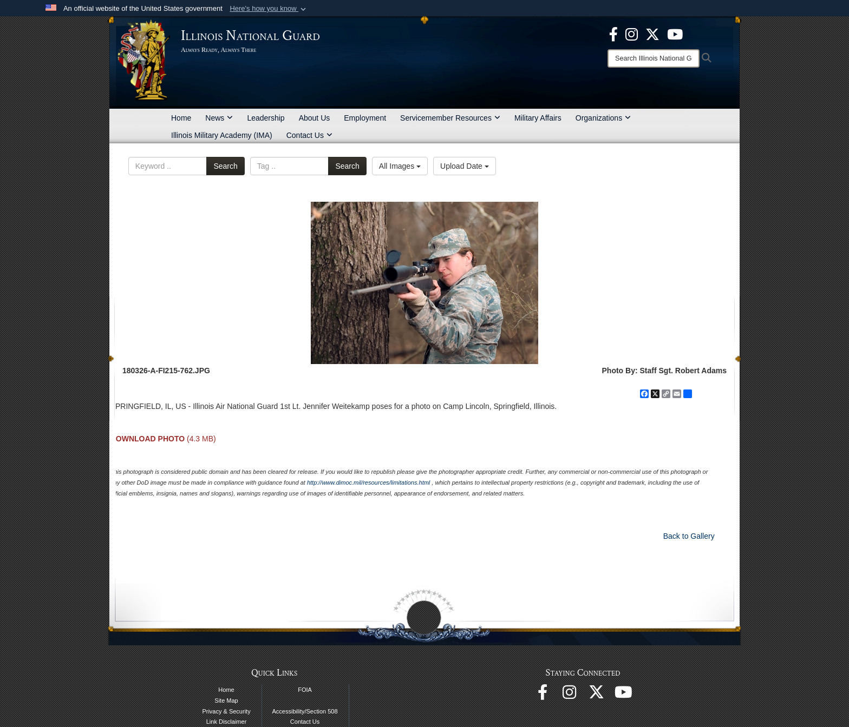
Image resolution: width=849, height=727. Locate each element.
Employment (365, 118)
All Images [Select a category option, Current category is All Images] (400, 166)
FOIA (305, 689)
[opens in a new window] (652, 33)
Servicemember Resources (450, 118)
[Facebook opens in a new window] (613, 33)
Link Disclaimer (226, 721)
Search (225, 166)
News (219, 118)
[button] (269, 8)
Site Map (226, 700)
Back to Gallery (689, 536)
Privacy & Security (226, 711)
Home (181, 118)
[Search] (654, 58)
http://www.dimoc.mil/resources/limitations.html (368, 482)
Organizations (603, 118)
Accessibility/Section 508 (305, 711)
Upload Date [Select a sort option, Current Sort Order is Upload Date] (464, 166)
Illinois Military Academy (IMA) (221, 135)
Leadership (265, 118)
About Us (314, 118)
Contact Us (309, 135)
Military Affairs (537, 118)
